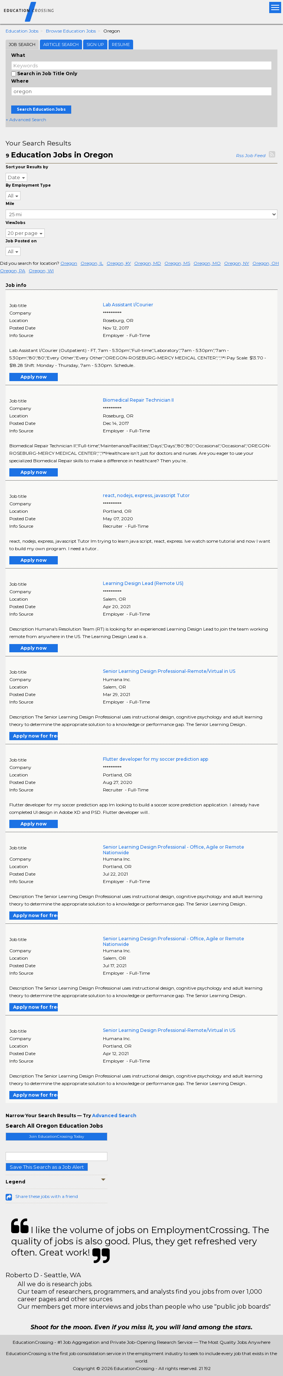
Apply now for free (35, 736)
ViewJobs (15, 222)
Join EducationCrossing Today (56, 1136)
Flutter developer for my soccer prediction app (155, 759)
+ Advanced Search (26, 119)
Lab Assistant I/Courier (128, 304)
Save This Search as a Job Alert (47, 1167)
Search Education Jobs (41, 109)
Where (20, 81)
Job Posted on (21, 241)
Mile (10, 203)
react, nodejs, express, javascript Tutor (146, 495)
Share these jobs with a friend (46, 1196)
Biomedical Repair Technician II (138, 400)
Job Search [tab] (22, 44)
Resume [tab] (121, 44)
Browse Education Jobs (71, 31)
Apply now (34, 377)
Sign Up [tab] (95, 44)
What (18, 55)
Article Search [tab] (61, 44)
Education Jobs (22, 31)
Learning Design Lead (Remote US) (143, 583)
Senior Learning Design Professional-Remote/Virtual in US (169, 671)
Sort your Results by (27, 167)
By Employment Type (28, 185)
